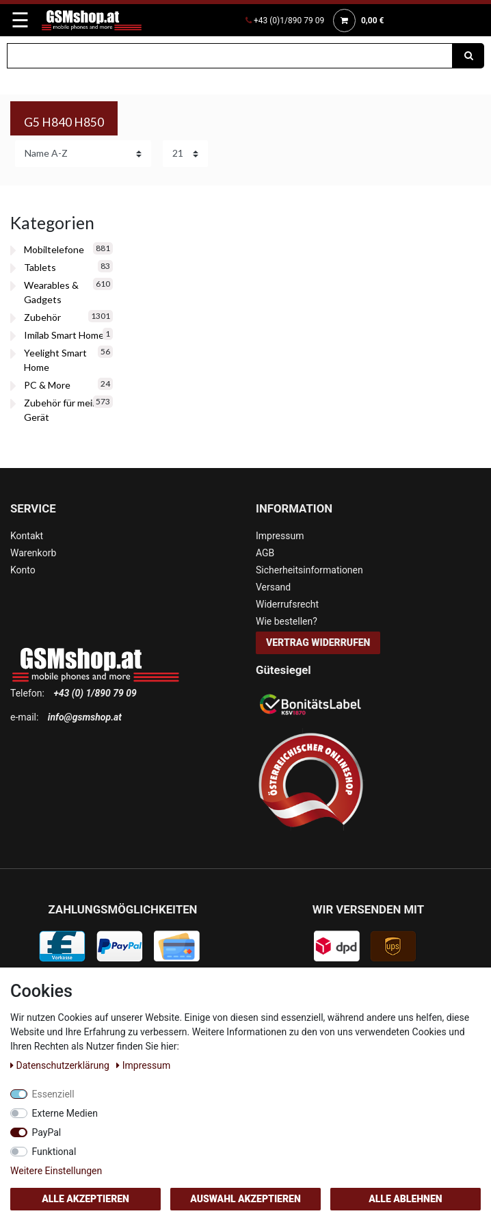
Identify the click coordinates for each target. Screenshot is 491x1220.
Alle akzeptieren (85, 1198)
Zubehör (42, 317)
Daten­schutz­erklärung (60, 1065)
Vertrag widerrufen (318, 642)
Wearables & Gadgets (51, 292)
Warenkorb (33, 552)
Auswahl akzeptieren (245, 1198)
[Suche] (468, 55)
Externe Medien (65, 1113)
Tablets (40, 267)
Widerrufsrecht (287, 604)
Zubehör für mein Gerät (61, 410)
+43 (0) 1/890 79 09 (94, 693)
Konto (23, 569)
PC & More (47, 385)
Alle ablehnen (405, 1198)
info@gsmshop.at (85, 717)
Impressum (280, 535)
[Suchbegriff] (230, 55)
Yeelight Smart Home (55, 360)
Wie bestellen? (286, 621)
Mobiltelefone (54, 249)
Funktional (54, 1151)
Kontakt (26, 535)
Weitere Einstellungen (56, 1170)
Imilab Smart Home (64, 335)
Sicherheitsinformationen (309, 569)
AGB (265, 552)
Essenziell (53, 1094)
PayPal (47, 1132)
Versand (273, 587)
